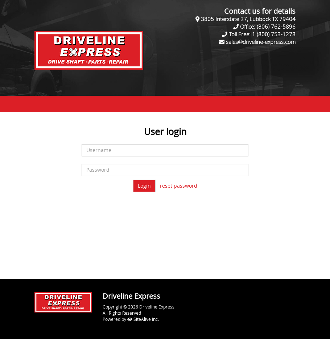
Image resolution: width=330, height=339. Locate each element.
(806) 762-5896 (276, 26)
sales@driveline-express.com (261, 41)
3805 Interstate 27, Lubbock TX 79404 (248, 19)
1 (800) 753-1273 (274, 34)
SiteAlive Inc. (143, 319)
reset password (178, 185)
